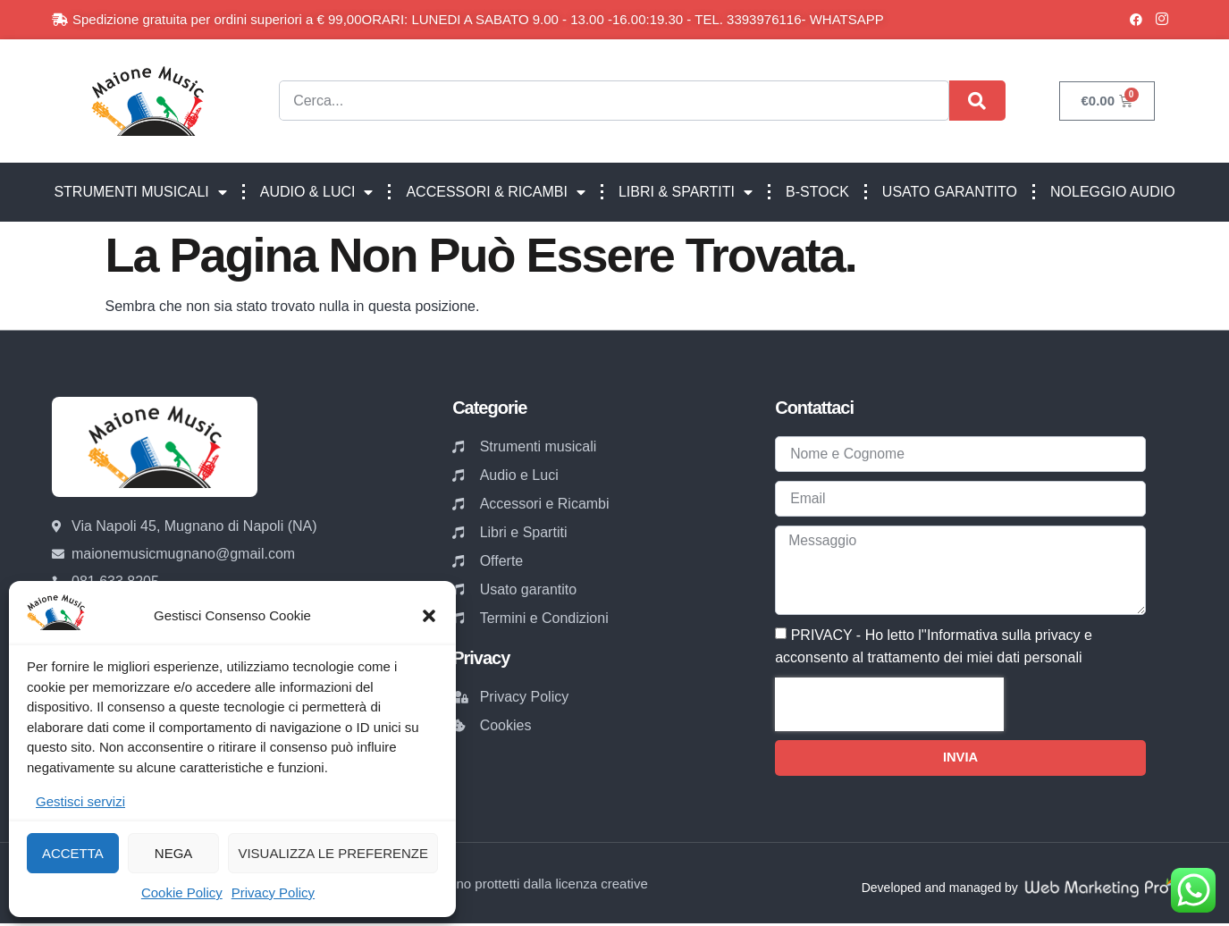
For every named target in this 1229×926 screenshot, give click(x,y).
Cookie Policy (182, 892)
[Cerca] (977, 100)
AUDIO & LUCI (317, 192)
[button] (429, 616)
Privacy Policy (273, 892)
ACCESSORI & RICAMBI (495, 192)
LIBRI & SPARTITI (686, 192)
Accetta (73, 853)
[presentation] (889, 706)
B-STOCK (817, 191)
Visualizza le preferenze (333, 853)
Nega (174, 853)
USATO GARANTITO (949, 191)
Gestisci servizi (80, 801)
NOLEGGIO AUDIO (1112, 191)
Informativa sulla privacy (1004, 636)
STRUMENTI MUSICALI (140, 192)
